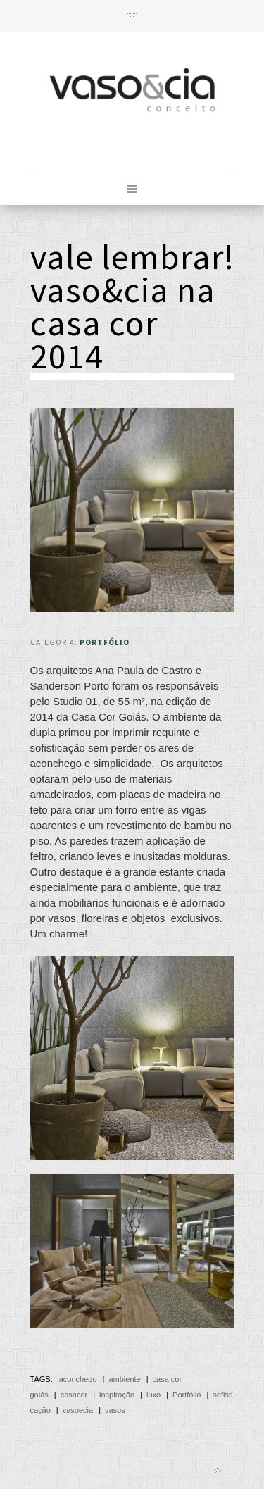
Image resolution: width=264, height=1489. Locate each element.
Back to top (217, 1470)
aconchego (78, 1379)
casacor (74, 1394)
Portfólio (105, 642)
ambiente (124, 1379)
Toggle (132, 16)
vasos (115, 1410)
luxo (153, 1394)
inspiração (116, 1394)
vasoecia (78, 1410)
